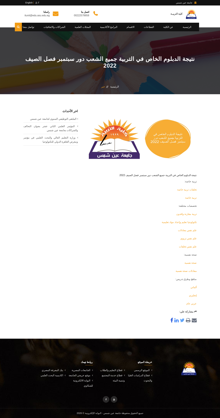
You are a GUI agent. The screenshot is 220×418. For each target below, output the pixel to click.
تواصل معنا (28, 27)
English (29, 2)
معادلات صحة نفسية (186, 271)
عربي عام (191, 303)
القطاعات (149, 27)
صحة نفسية (191, 263)
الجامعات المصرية (82, 370)
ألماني (193, 287)
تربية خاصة (191, 197)
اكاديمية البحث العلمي (53, 375)
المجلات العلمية (83, 27)
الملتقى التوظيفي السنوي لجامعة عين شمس (53, 119)
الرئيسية (187, 27)
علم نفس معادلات (187, 230)
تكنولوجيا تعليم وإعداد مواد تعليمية (179, 222)
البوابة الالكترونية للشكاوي (83, 383)
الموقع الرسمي (143, 370)
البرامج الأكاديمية (108, 27)
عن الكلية (168, 27)
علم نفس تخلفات (188, 246)
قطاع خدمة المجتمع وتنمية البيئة (113, 378)
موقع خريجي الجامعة (81, 375)
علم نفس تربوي (188, 238)
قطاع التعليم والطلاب (112, 370)
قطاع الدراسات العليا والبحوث (140, 378)
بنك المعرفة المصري (54, 370)
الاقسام (130, 27)
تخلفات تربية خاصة (187, 189)
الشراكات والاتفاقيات (54, 27)
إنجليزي (193, 295)
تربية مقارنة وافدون (186, 214)
